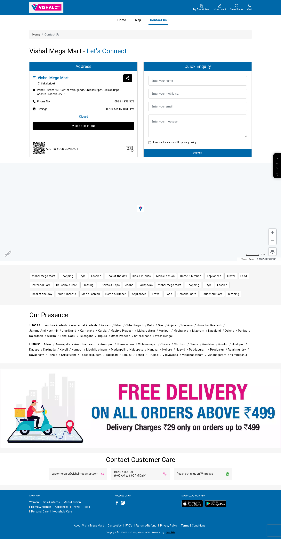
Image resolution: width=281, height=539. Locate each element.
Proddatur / (219, 349)
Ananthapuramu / (87, 344)
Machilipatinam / (98, 349)
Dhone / (196, 344)
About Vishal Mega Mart (89, 525)
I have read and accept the (174, 142)
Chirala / (167, 344)
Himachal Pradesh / (211, 325)
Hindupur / (240, 344)
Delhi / (152, 325)
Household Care (62, 511)
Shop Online (277, 166)
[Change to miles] (255, 254)
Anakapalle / (64, 344)
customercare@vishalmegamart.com (75, 473)
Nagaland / (216, 330)
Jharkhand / (71, 330)
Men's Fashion (72, 502)
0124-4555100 (123, 472)
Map (138, 20)
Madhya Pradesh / (124, 330)
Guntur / (225, 344)
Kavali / (66, 349)
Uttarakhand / (144, 336)
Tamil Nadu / (69, 336)
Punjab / (244, 330)
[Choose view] (272, 252)
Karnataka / (89, 330)
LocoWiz (170, 532)
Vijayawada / (172, 355)
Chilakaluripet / (149, 344)
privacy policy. (189, 142)
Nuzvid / (182, 349)
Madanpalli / (120, 349)
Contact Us (115, 525)
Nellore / (169, 349)
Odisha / (231, 330)
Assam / (108, 325)
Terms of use (247, 259)
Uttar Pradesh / (122, 336)
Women (34, 502)
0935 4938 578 (124, 101)
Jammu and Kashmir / (45, 330)
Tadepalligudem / (93, 355)
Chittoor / (181, 344)
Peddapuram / (199, 349)
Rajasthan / (38, 336)
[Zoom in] (272, 233)
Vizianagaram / (218, 355)
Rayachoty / (38, 355)
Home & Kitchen (41, 507)
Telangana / (88, 336)
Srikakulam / (70, 355)
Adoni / (49, 344)
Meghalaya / (183, 330)
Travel (76, 507)
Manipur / (166, 330)
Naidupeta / (139, 349)
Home (121, 20)
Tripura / (104, 336)
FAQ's (128, 525)
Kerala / (104, 330)
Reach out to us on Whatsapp (195, 473)
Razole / (54, 355)
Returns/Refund (146, 525)
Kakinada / (51, 349)
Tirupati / (155, 355)
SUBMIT (198, 152)
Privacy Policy (168, 525)
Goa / (162, 325)
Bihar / (120, 325)
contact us (158, 20)
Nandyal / (155, 349)
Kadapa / (36, 349)
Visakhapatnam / (194, 355)
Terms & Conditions (193, 525)
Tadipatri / (114, 355)
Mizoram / (200, 330)
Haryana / (189, 325)
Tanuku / (129, 355)
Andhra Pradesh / (58, 325)
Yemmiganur (238, 355)
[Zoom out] (272, 241)
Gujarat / (174, 325)
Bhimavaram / (127, 344)
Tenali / (142, 355)
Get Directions (83, 126)
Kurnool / (79, 349)
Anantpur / (108, 344)
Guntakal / (210, 344)
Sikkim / (53, 336)
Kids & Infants (51, 502)
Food (87, 507)
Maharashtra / (148, 330)
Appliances (61, 507)
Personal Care (40, 511)
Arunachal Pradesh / (86, 325)
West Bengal (164, 336)
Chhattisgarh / (136, 325)
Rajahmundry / (239, 349)
